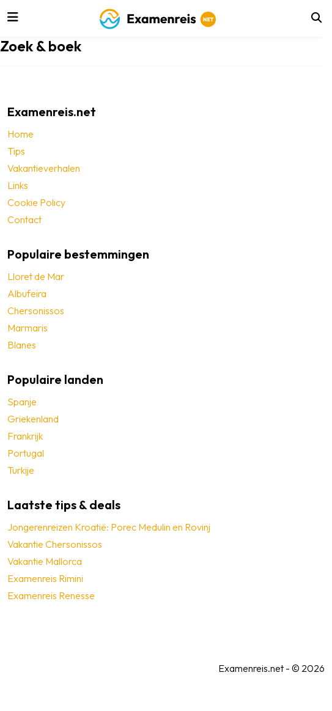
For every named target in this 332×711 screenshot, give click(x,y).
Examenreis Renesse (51, 595)
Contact (24, 219)
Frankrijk (25, 436)
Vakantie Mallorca (44, 561)
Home (20, 134)
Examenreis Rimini (45, 578)
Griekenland (33, 419)
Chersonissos (35, 310)
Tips (16, 151)
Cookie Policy (36, 202)
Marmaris (27, 328)
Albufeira (26, 293)
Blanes (21, 345)
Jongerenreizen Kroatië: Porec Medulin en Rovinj (108, 527)
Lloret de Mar (35, 276)
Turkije (20, 470)
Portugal (25, 453)
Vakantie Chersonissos (54, 544)
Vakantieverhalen (43, 168)
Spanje (22, 402)
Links (17, 185)
